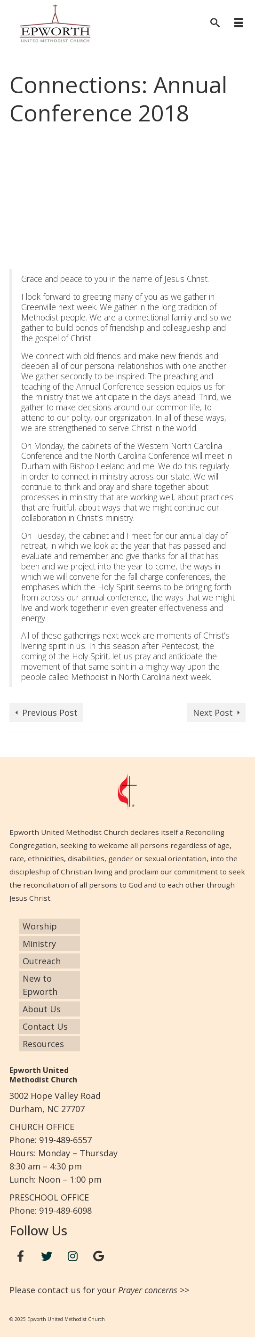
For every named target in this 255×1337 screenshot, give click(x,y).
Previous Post (50, 712)
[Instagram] (73, 1256)
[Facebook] (20, 1256)
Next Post (213, 712)
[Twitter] (46, 1256)
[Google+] (99, 1256)
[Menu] (238, 23)
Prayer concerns (147, 1290)
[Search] (215, 23)
